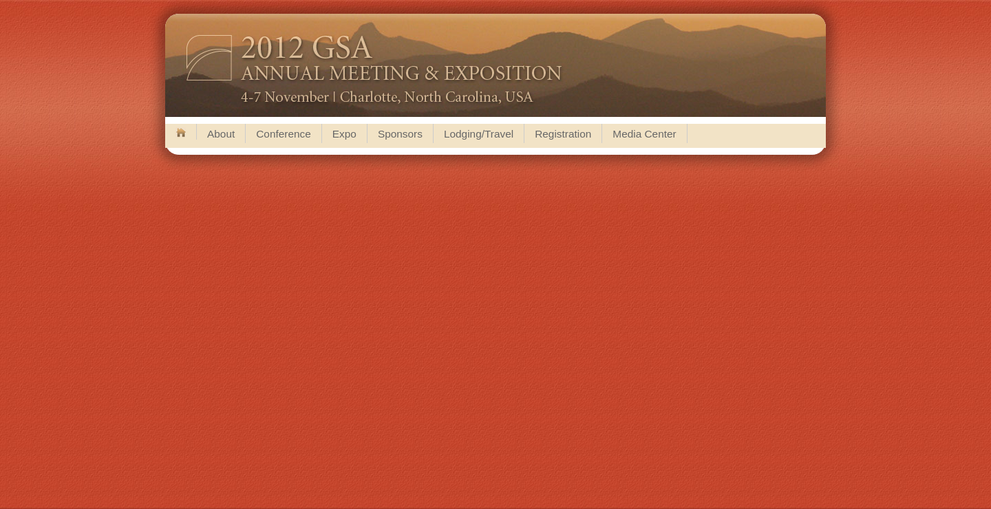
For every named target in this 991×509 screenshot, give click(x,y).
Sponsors (400, 134)
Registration (563, 134)
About (221, 134)
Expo (344, 134)
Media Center (644, 134)
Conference (283, 134)
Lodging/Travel (478, 134)
